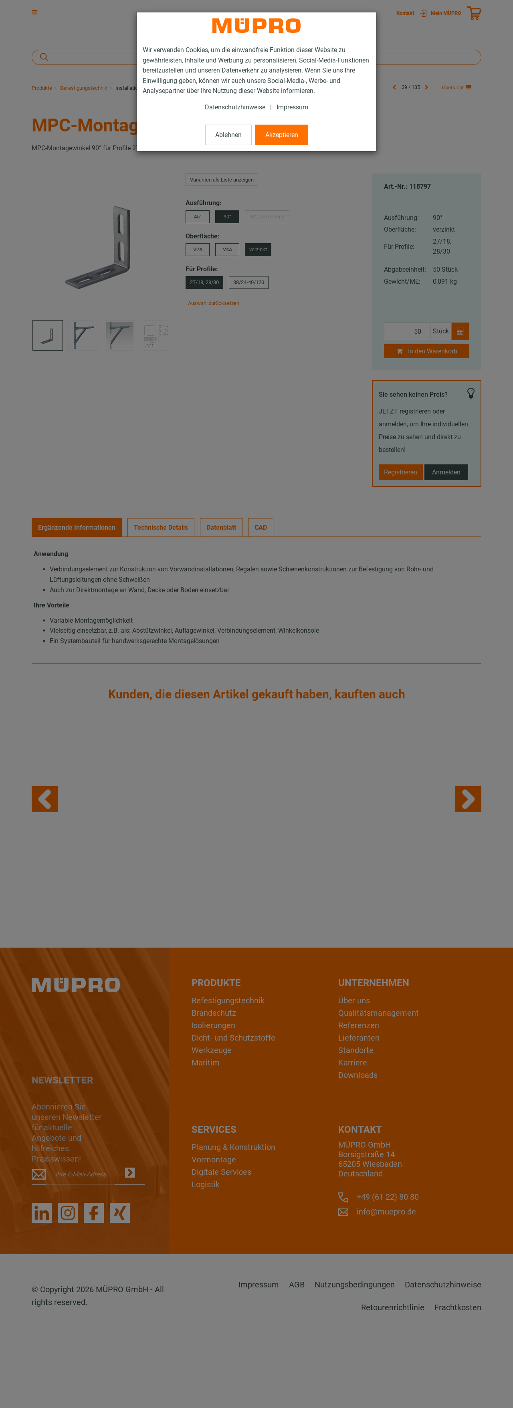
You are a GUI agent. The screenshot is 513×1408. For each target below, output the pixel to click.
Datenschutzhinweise (235, 107)
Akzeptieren (281, 135)
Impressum (292, 107)
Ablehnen (228, 135)
